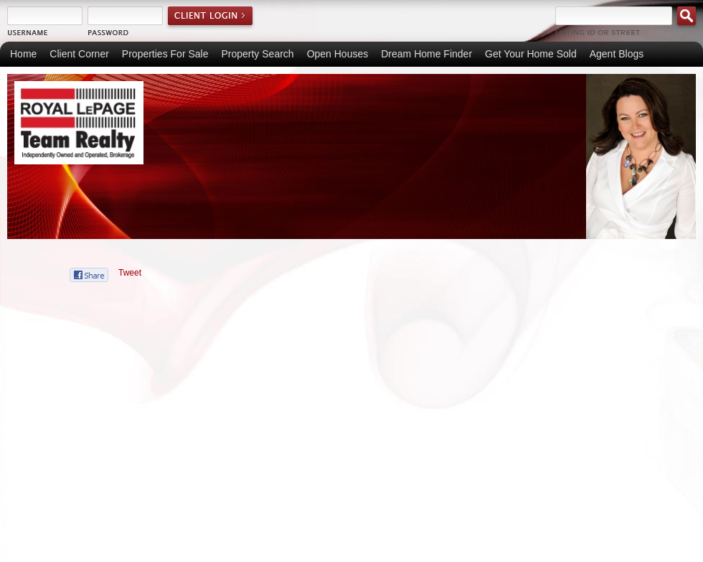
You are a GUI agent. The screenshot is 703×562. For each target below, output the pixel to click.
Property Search (257, 54)
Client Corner (78, 54)
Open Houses (338, 54)
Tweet (129, 273)
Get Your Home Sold (531, 54)
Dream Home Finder (426, 54)
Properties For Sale (165, 54)
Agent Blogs (617, 54)
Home (23, 54)
